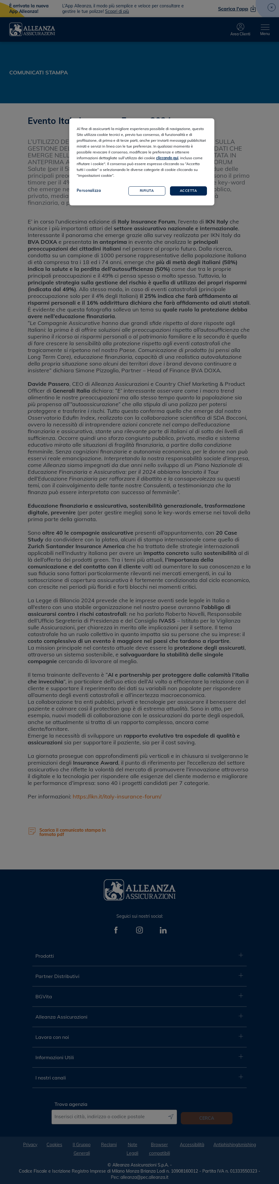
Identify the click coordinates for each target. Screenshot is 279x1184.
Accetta (188, 190)
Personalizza (89, 190)
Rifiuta (147, 190)
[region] (141, 161)
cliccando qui (167, 158)
